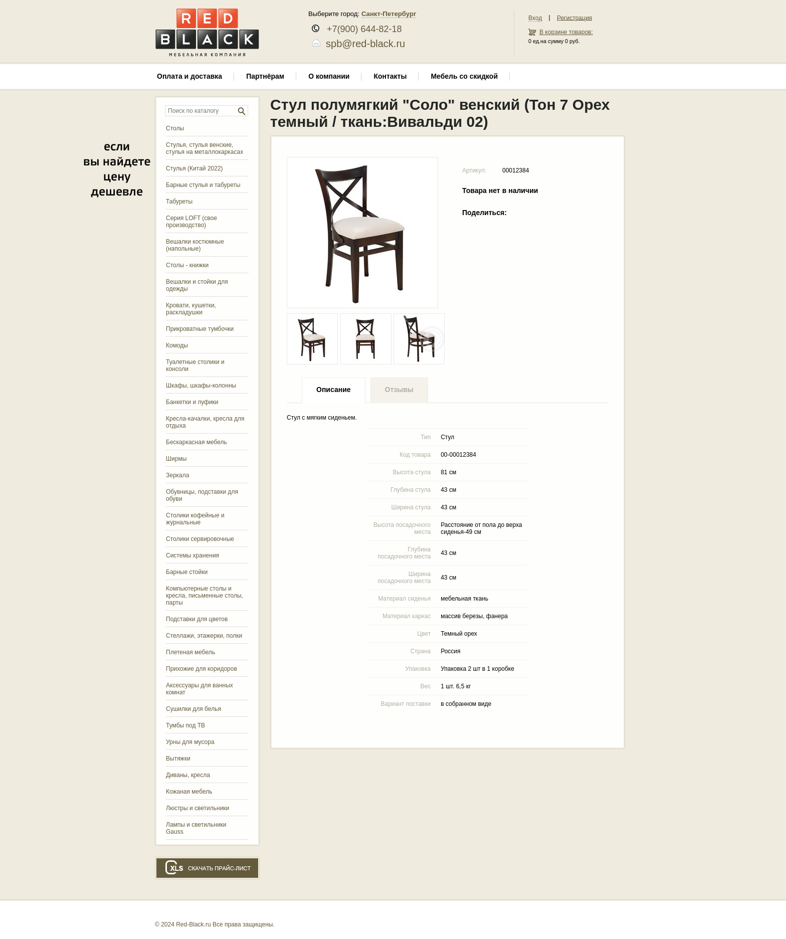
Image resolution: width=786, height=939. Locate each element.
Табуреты (179, 201)
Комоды (177, 345)
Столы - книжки (187, 265)
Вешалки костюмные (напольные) (195, 245)
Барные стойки (187, 572)
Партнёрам (265, 76)
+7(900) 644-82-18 (360, 29)
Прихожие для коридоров (201, 668)
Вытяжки (178, 758)
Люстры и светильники (197, 808)
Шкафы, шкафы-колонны (201, 385)
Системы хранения (192, 555)
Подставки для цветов (197, 619)
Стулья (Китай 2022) (194, 168)
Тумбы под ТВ (185, 725)
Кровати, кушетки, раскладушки (191, 309)
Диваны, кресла (188, 775)
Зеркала (177, 475)
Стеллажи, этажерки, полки (204, 635)
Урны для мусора (190, 741)
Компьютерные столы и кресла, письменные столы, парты (204, 595)
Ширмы (176, 458)
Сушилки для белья (193, 708)
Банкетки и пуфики (192, 402)
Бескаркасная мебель (196, 442)
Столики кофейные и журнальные (195, 519)
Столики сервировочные (200, 538)
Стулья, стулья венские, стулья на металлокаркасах (204, 148)
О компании (328, 76)
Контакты (390, 76)
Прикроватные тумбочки (200, 328)
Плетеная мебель (190, 652)
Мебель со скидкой (464, 76)
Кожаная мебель (189, 791)
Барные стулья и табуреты (203, 185)
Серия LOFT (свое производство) (191, 222)
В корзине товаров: (566, 32)
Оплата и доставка (189, 76)
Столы (175, 128)
